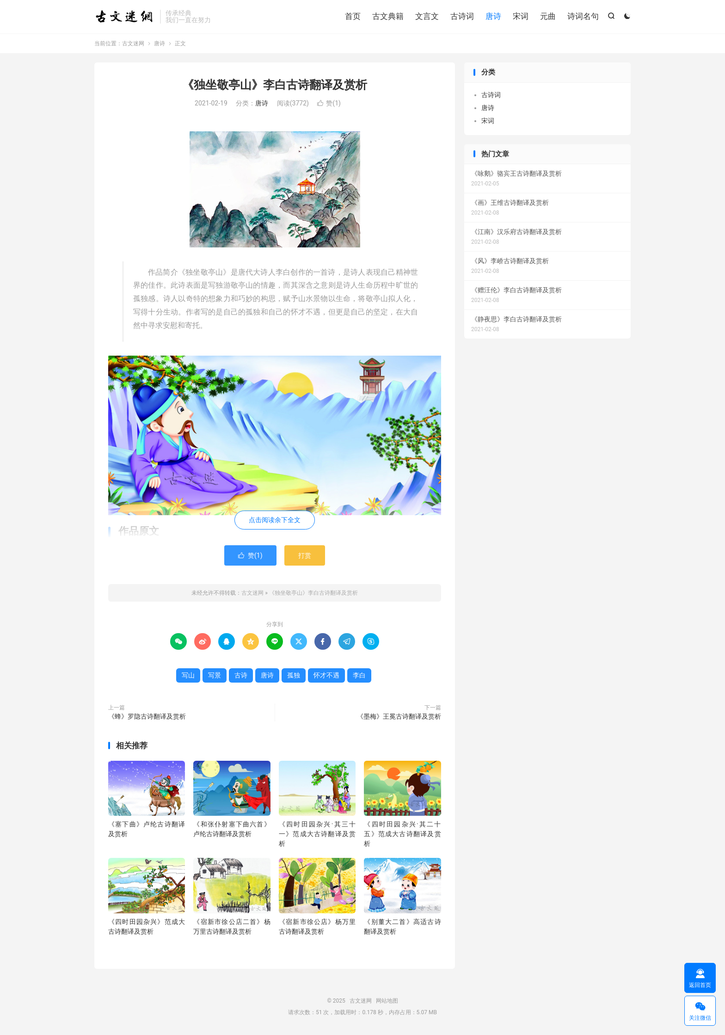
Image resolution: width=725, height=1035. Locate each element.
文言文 (427, 16)
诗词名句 (583, 16)
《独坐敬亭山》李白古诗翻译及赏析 (274, 85)
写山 (188, 675)
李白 (359, 675)
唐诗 (493, 16)
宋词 (520, 16)
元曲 (548, 16)
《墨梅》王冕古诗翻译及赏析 (399, 716)
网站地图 (387, 1001)
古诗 (240, 675)
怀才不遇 (326, 675)
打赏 (304, 555)
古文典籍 (388, 16)
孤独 (293, 675)
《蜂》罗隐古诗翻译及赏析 (147, 716)
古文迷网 (124, 16)
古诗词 (462, 16)
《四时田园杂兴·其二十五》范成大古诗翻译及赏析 (402, 833)
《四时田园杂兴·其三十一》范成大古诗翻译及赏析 (317, 833)
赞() (329, 103)
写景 (214, 675)
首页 (353, 16)
